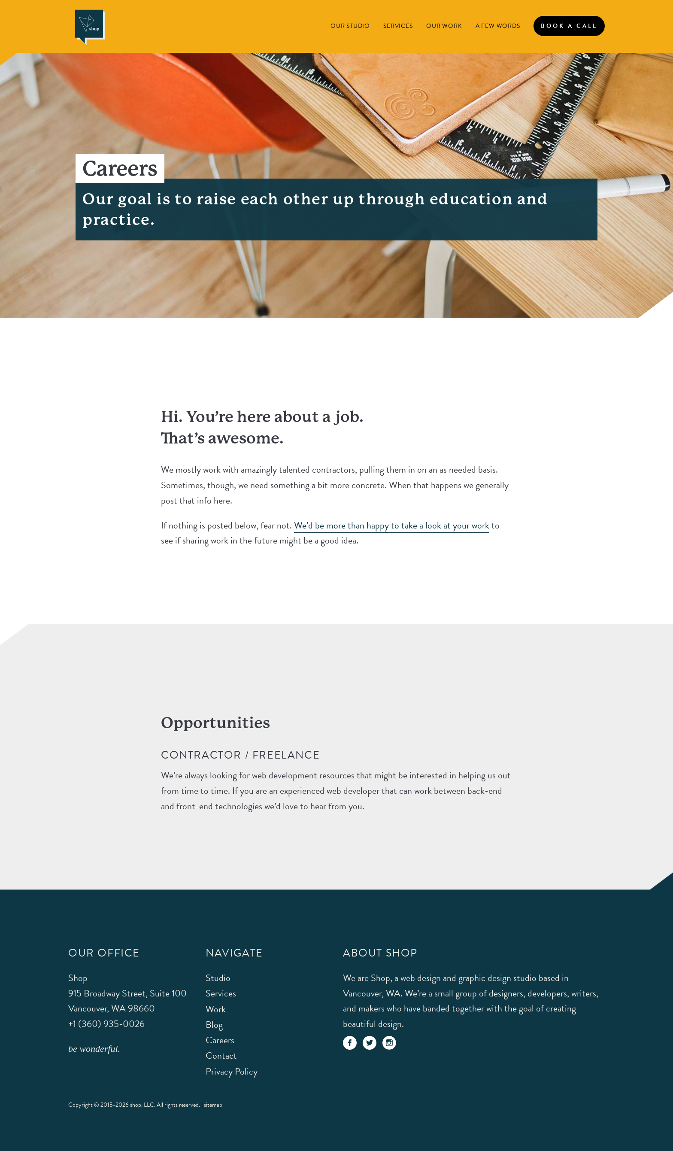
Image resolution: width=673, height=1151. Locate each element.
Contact (221, 1055)
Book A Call (569, 25)
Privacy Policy (232, 1071)
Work (216, 1009)
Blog (214, 1024)
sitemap (213, 1104)
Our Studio (350, 25)
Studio (218, 978)
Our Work (444, 25)
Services (397, 25)
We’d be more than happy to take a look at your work (391, 525)
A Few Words (498, 25)
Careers (220, 1040)
